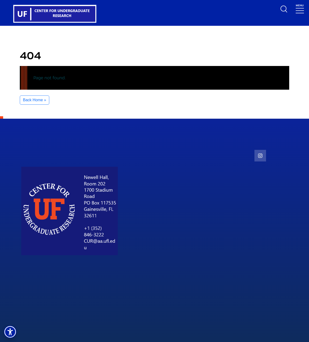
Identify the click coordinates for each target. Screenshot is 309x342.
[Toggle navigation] (300, 8)
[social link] (260, 155)
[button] (10, 332)
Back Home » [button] (34, 100)
